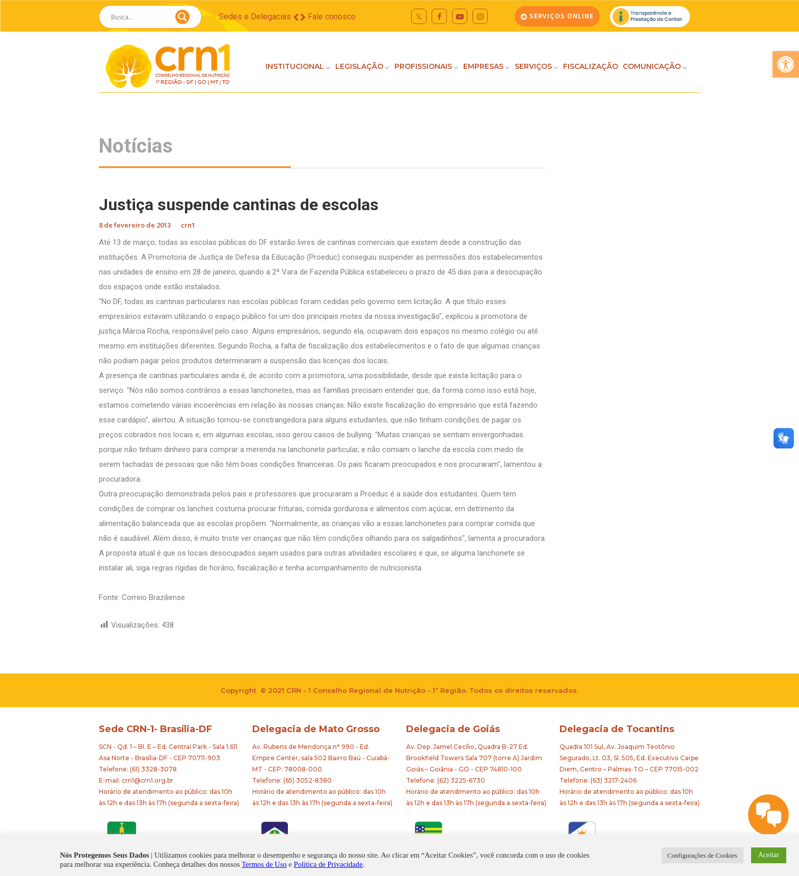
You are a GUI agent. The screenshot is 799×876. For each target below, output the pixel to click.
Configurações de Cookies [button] (702, 855)
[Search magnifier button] (182, 19)
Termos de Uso (264, 864)
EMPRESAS (483, 66)
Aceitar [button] (768, 855)
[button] (786, 64)
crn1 (188, 225)
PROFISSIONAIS (423, 66)
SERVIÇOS (533, 66)
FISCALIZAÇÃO (590, 66)
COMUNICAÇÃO (652, 66)
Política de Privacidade (328, 864)
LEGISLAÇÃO (359, 66)
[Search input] (138, 17)
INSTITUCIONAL (294, 66)
